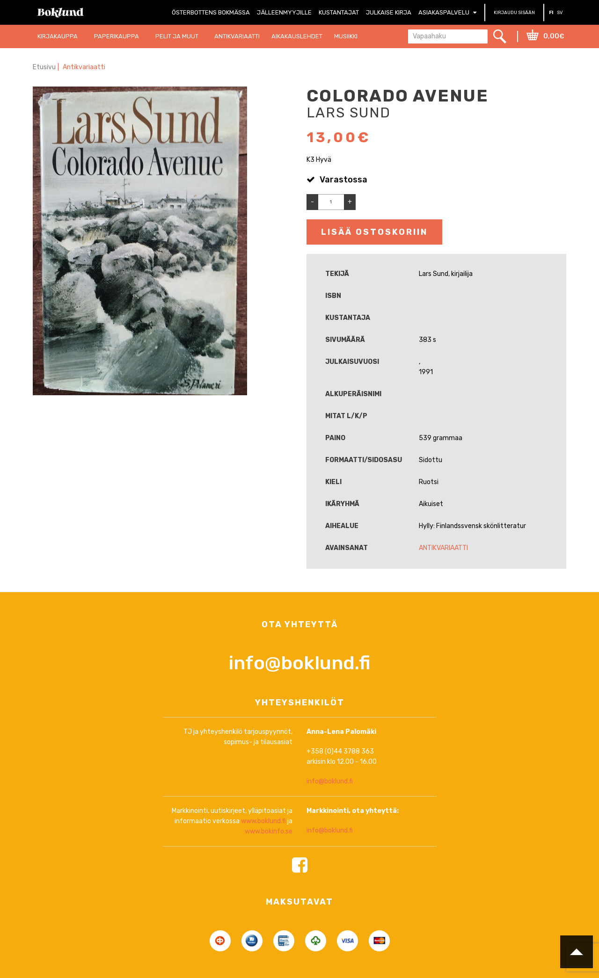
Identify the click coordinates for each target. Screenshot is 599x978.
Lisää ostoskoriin (374, 232)
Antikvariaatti (84, 67)
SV (560, 12)
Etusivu (44, 67)
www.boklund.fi (263, 860)
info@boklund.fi (299, 701)
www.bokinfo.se (268, 870)
